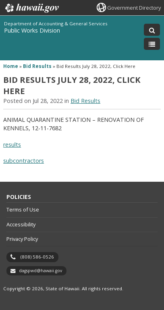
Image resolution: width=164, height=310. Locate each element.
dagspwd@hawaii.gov (40, 270)
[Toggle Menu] (152, 44)
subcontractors (23, 160)
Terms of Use (22, 209)
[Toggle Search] (152, 30)
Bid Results (37, 66)
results (12, 144)
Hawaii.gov (31, 8)
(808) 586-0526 (37, 257)
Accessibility (20, 224)
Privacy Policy (22, 238)
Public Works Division (32, 30)
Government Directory (134, 7)
